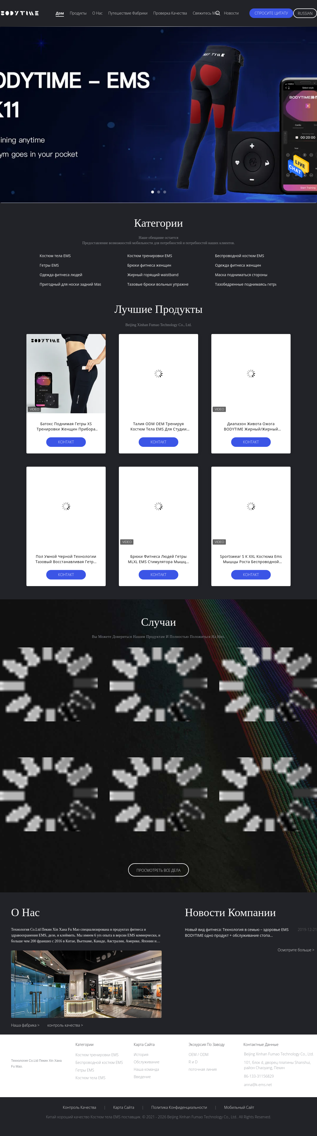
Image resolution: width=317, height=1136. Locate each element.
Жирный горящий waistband (153, 274)
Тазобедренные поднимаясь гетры (246, 284)
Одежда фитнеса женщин (238, 265)
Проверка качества (170, 13)
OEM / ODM (198, 1054)
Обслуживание (146, 1061)
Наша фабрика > (25, 1025)
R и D (193, 1061)
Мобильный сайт (239, 1107)
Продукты (78, 13)
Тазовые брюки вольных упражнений (161, 284)
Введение (142, 1076)
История (141, 1054)
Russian (305, 13)
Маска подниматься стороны (241, 274)
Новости (231, 13)
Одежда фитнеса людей (61, 274)
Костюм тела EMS (55, 255)
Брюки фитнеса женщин (149, 265)
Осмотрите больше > (296, 949)
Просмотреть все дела (159, 870)
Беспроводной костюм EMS (239, 255)
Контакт (66, 441)
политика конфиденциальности (179, 1107)
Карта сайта (123, 1107)
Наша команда (146, 1069)
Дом (60, 13)
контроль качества (79, 1107)
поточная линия (203, 1069)
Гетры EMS (49, 265)
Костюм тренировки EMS (149, 255)
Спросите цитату (271, 13)
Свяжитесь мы (205, 13)
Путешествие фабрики (127, 13)
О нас (97, 13)
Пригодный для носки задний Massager (75, 284)
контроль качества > (65, 1025)
